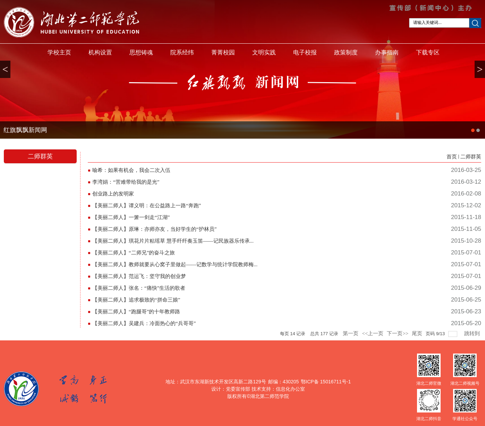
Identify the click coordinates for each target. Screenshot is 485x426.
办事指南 (387, 52)
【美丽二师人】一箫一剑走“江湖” (131, 217)
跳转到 (472, 333)
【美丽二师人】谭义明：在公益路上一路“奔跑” (146, 205)
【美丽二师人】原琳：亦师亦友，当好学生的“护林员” (154, 229)
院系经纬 (182, 52)
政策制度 (346, 52)
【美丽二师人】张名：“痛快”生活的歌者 (138, 288)
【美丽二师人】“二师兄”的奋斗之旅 (133, 252)
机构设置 (100, 52)
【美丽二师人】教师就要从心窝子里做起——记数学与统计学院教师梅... (174, 264)
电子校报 (305, 52)
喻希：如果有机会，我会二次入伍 (131, 170)
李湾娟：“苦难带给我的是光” (125, 182)
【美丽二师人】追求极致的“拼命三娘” (136, 300)
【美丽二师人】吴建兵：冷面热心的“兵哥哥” (144, 323)
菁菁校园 (223, 52)
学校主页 (59, 52)
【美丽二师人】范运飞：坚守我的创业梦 (139, 276)
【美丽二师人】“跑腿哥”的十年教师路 (136, 311)
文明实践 (264, 52)
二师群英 (470, 156)
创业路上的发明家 (113, 194)
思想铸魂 (141, 52)
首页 (451, 156)
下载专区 (428, 52)
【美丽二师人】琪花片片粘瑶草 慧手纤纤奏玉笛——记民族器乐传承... (173, 241)
